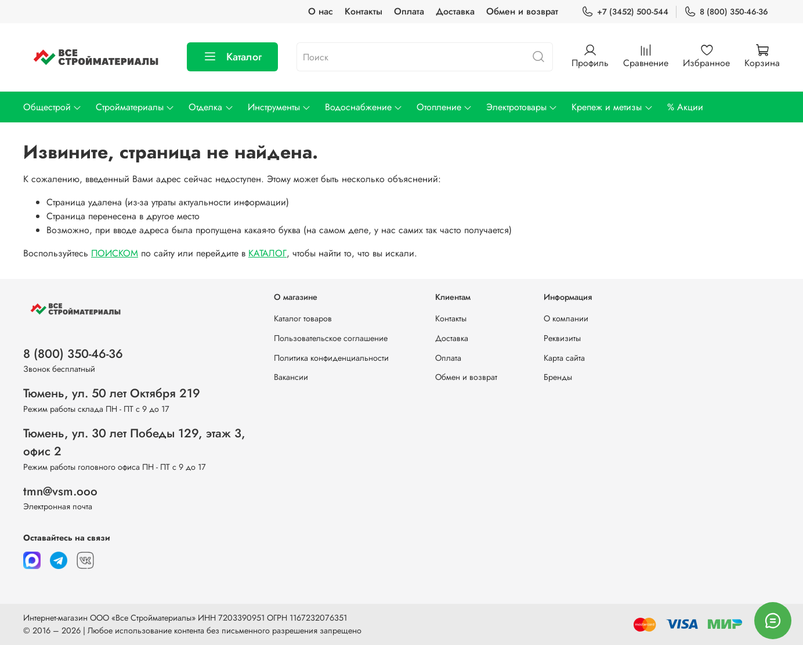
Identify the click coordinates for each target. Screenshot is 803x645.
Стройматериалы (135, 107)
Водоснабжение (364, 107)
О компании (566, 318)
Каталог (232, 56)
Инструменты (279, 107)
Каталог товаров (303, 318)
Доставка (455, 11)
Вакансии (291, 377)
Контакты (363, 11)
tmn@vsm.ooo (60, 491)
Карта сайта (564, 358)
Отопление (444, 107)
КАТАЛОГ (267, 253)
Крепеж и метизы (612, 107)
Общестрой (52, 107)
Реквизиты (562, 338)
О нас (320, 11)
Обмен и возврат (522, 11)
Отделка (211, 107)
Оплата (409, 11)
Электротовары (522, 107)
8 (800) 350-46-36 (726, 12)
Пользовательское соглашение (331, 338)
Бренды (558, 377)
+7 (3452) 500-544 (624, 12)
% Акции (685, 107)
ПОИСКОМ (114, 253)
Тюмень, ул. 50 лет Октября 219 (111, 393)
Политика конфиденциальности (331, 358)
